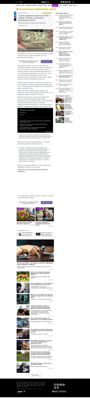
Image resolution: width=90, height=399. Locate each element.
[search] (73, 2)
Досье (23, 5)
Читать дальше (35, 375)
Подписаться (46, 61)
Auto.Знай (40, 5)
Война (49, 5)
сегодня (22, 114)
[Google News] (63, 385)
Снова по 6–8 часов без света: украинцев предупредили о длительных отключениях (34, 125)
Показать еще (48, 131)
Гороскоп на (23, 112)
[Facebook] (15, 13)
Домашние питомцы (31, 5)
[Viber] (63, 2)
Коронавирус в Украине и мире (41, 9)
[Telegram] (61, 2)
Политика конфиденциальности (22, 388)
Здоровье (65, 5)
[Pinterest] (70, 2)
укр (17, 1)
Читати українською (47, 13)
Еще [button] (75, 5)
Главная (18, 5)
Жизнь (45, 5)
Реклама (31, 388)
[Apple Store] (55, 391)
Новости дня (53, 9)
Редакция (36, 388)
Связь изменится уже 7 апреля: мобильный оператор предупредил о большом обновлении (32, 128)
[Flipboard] (67, 2)
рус (21, 1)
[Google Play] (63, 391)
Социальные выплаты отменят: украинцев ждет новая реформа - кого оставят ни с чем (35, 121)
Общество (55, 5)
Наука (70, 5)
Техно (60, 5)
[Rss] (65, 2)
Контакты (40, 388)
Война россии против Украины (26, 9)
